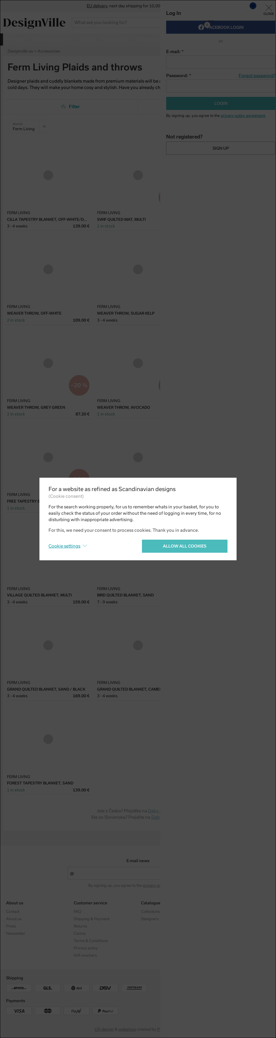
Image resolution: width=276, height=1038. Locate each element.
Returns (80, 926)
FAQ (77, 912)
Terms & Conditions (91, 941)
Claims (80, 933)
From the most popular (205, 106)
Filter (70, 106)
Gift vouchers (85, 955)
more (251, 39)
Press (11, 926)
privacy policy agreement (165, 885)
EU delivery (97, 6)
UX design (104, 1029)
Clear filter (46, 124)
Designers (150, 919)
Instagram (217, 912)
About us (14, 919)
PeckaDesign (169, 1029)
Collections (150, 912)
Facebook (217, 919)
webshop (127, 1029)
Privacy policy (86, 948)
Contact (12, 912)
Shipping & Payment (91, 919)
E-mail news (138, 861)
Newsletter (15, 933)
